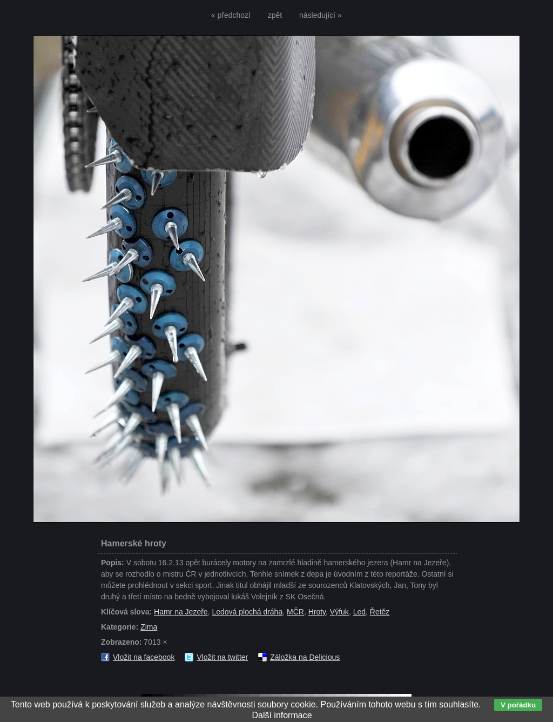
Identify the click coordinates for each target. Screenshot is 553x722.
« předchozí (231, 15)
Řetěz (380, 611)
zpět (275, 15)
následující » (320, 15)
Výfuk (339, 611)
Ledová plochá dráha (247, 611)
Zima (148, 627)
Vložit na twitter (222, 657)
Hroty (317, 611)
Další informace (282, 715)
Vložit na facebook (143, 657)
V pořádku (518, 705)
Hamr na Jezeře (181, 611)
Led (359, 611)
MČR (295, 611)
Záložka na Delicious (305, 657)
